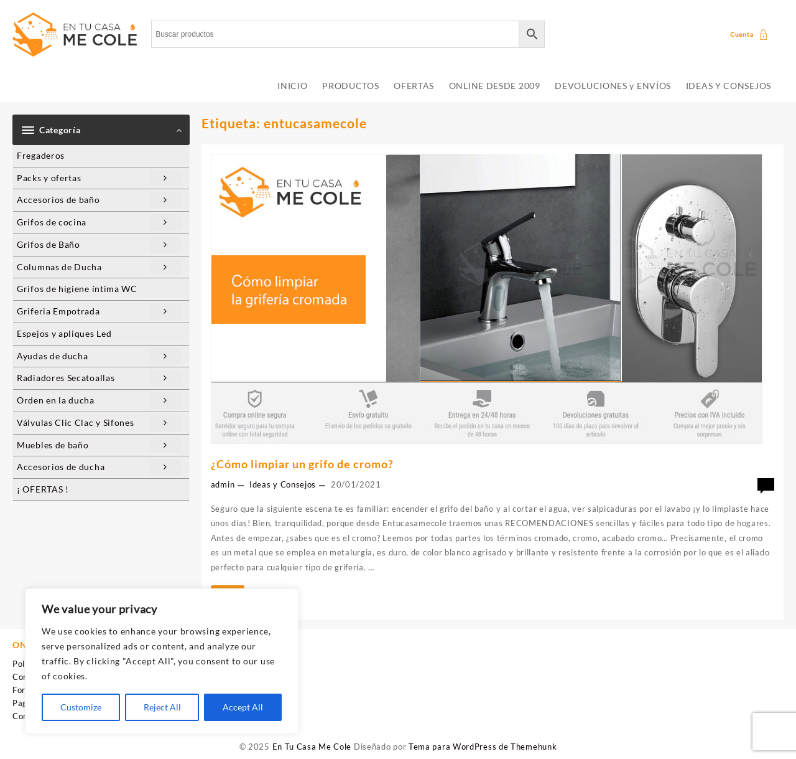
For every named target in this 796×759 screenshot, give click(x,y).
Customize (80, 707)
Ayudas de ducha (99, 356)
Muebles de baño (99, 445)
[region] (161, 661)
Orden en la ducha (99, 400)
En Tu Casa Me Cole (312, 747)
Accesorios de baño (99, 200)
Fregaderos (41, 155)
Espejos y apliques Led (64, 333)
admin (223, 484)
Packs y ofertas (99, 178)
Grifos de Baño (99, 245)
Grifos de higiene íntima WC (77, 288)
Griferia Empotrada (99, 311)
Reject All (162, 707)
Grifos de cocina (99, 222)
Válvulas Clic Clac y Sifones (99, 423)
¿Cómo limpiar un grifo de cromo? (302, 464)
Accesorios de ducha (99, 467)
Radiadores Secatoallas (99, 378)
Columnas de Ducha (99, 267)
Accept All (243, 707)
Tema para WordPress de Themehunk (483, 747)
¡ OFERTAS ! (43, 489)
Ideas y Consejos (282, 484)
